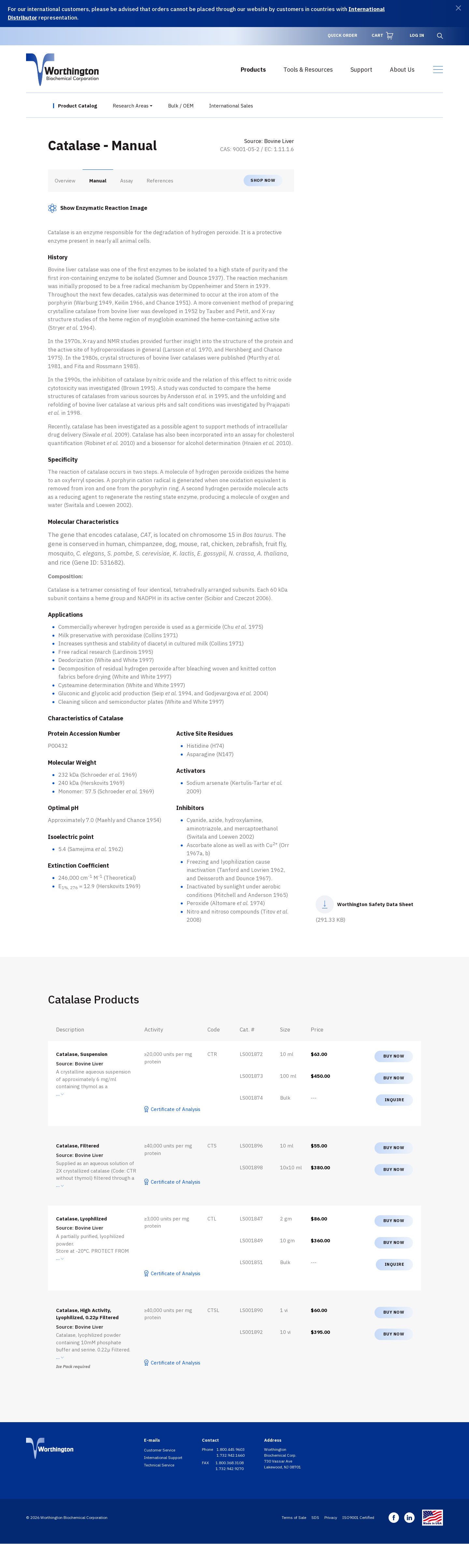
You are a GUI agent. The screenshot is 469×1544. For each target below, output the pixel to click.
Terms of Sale (294, 1517)
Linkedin (409, 1517)
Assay (126, 181)
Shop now (262, 180)
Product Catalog (77, 106)
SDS (315, 1517)
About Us (402, 69)
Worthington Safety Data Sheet (375, 904)
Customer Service (159, 1450)
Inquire (395, 1100)
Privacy (330, 1517)
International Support (163, 1457)
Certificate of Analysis (175, 1109)
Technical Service (159, 1465)
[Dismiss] (458, 8)
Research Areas (131, 106)
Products (253, 69)
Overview (65, 181)
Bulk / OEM (180, 106)
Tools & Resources (308, 69)
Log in (417, 35)
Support (361, 69)
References (160, 181)
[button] (97, 208)
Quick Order (342, 35)
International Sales (231, 106)
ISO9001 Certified (358, 1517)
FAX (206, 1462)
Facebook (394, 1517)
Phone (208, 1449)
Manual (98, 181)
